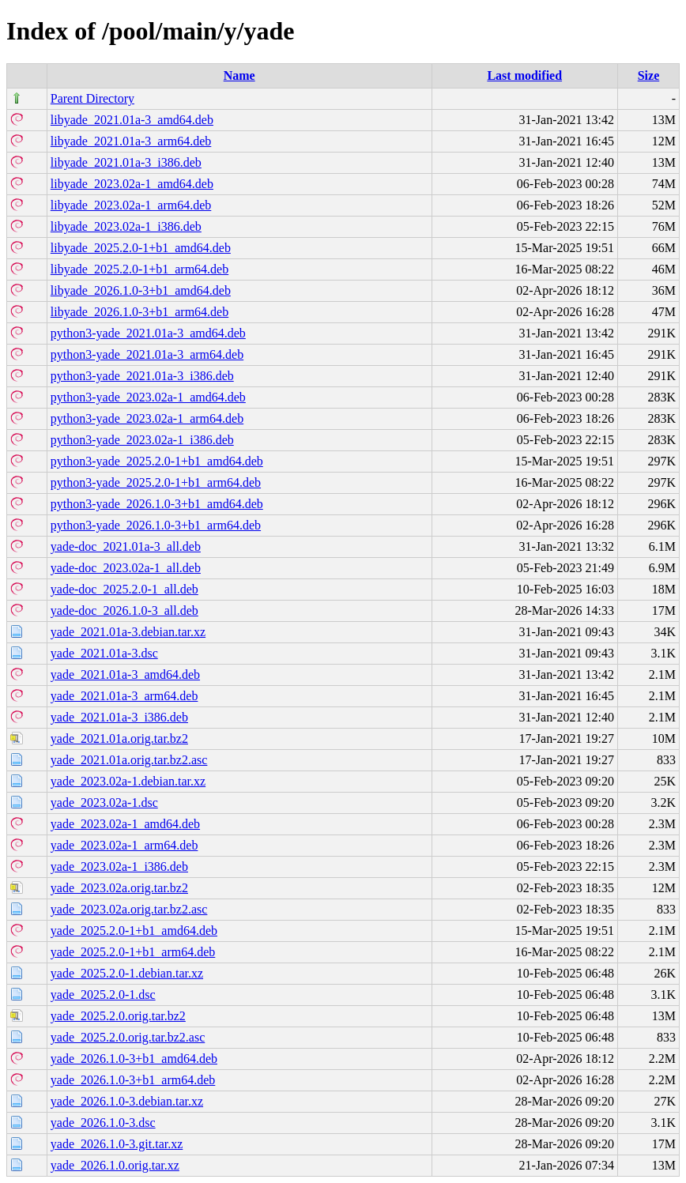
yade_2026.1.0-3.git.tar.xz (117, 1144)
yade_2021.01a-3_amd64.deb (125, 674)
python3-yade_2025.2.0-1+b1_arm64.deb (156, 482)
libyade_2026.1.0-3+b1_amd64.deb (141, 290)
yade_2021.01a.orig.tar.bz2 (119, 738)
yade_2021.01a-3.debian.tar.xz (128, 632)
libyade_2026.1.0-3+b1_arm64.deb (139, 311)
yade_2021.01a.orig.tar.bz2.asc (129, 760)
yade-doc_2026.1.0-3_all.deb (124, 610)
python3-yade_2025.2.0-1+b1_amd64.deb (157, 461)
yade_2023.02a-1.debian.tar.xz (128, 781)
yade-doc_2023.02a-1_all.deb (126, 568)
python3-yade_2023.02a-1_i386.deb (142, 439)
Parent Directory (92, 98)
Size (649, 75)
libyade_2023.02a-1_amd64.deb (132, 183)
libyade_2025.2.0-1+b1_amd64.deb (141, 247)
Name (239, 75)
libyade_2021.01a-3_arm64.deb (131, 141)
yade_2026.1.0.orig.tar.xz (115, 1165)
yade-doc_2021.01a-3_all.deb (126, 546)
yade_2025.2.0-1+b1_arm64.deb (133, 952)
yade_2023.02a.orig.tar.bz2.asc (129, 909)
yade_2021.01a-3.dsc (104, 653)
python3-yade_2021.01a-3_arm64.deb (147, 354)
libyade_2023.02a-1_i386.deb (126, 226)
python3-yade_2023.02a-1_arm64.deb (147, 418)
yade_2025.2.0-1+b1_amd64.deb (134, 930)
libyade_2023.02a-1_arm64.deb (131, 205)
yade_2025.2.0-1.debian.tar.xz (127, 973)
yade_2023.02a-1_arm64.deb (124, 845)
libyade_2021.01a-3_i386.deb (126, 162)
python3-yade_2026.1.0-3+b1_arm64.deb (156, 525)
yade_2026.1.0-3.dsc (103, 1122)
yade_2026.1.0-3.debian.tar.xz (127, 1101)
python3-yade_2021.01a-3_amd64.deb (148, 333)
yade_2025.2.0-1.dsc (103, 994)
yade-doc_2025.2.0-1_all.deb (124, 589)
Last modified (524, 75)
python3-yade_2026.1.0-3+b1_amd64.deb (157, 503)
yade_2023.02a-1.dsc (104, 802)
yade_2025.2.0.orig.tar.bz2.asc (128, 1037)
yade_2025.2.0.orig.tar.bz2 (118, 1016)
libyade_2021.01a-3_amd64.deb (132, 119)
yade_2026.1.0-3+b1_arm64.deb (133, 1080)
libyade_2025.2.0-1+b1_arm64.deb (139, 269)
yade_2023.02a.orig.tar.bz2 (119, 888)
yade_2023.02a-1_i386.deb (119, 866)
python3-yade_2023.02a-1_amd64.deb (148, 397)
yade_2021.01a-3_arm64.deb (124, 696)
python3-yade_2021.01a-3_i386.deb (142, 375)
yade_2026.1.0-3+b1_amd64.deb (134, 1058)
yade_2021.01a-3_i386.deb (119, 717)
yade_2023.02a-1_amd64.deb (125, 824)
